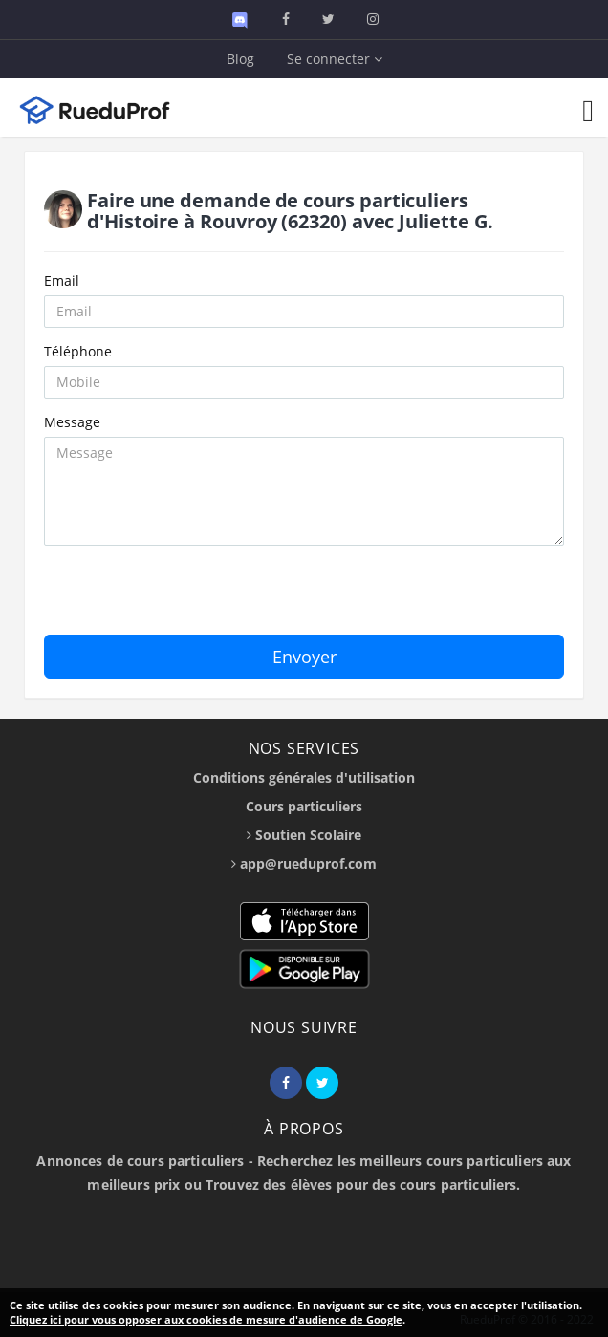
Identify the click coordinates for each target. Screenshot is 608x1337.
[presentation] (189, 597)
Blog (240, 59)
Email (61, 280)
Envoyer (304, 656)
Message (72, 422)
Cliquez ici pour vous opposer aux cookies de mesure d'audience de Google (206, 1319)
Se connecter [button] (334, 59)
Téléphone (78, 351)
